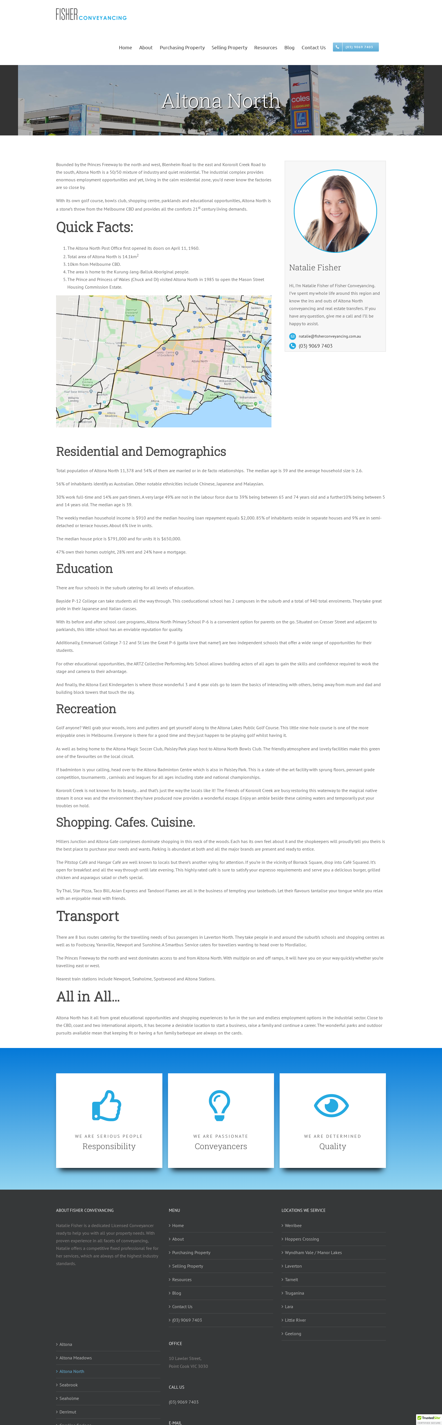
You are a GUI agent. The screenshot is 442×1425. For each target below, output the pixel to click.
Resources (182, 1279)
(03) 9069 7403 (316, 346)
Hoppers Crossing (302, 1239)
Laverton (293, 1266)
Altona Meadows (75, 1358)
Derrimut (67, 1412)
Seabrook (68, 1385)
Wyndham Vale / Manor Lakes (313, 1252)
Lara (289, 1306)
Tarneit (291, 1279)
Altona (65, 1344)
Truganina (294, 1293)
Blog (176, 1293)
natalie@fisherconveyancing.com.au (330, 336)
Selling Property (187, 1266)
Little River (295, 1320)
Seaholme (69, 1398)
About (178, 1239)
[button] (429, 1419)
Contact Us (182, 1306)
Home (178, 1225)
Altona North (71, 1371)
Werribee (293, 1225)
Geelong (293, 1333)
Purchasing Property (191, 1252)
